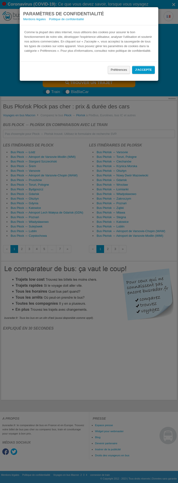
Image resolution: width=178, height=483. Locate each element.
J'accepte (143, 69)
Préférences (119, 69)
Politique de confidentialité (66, 19)
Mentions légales (34, 19)
